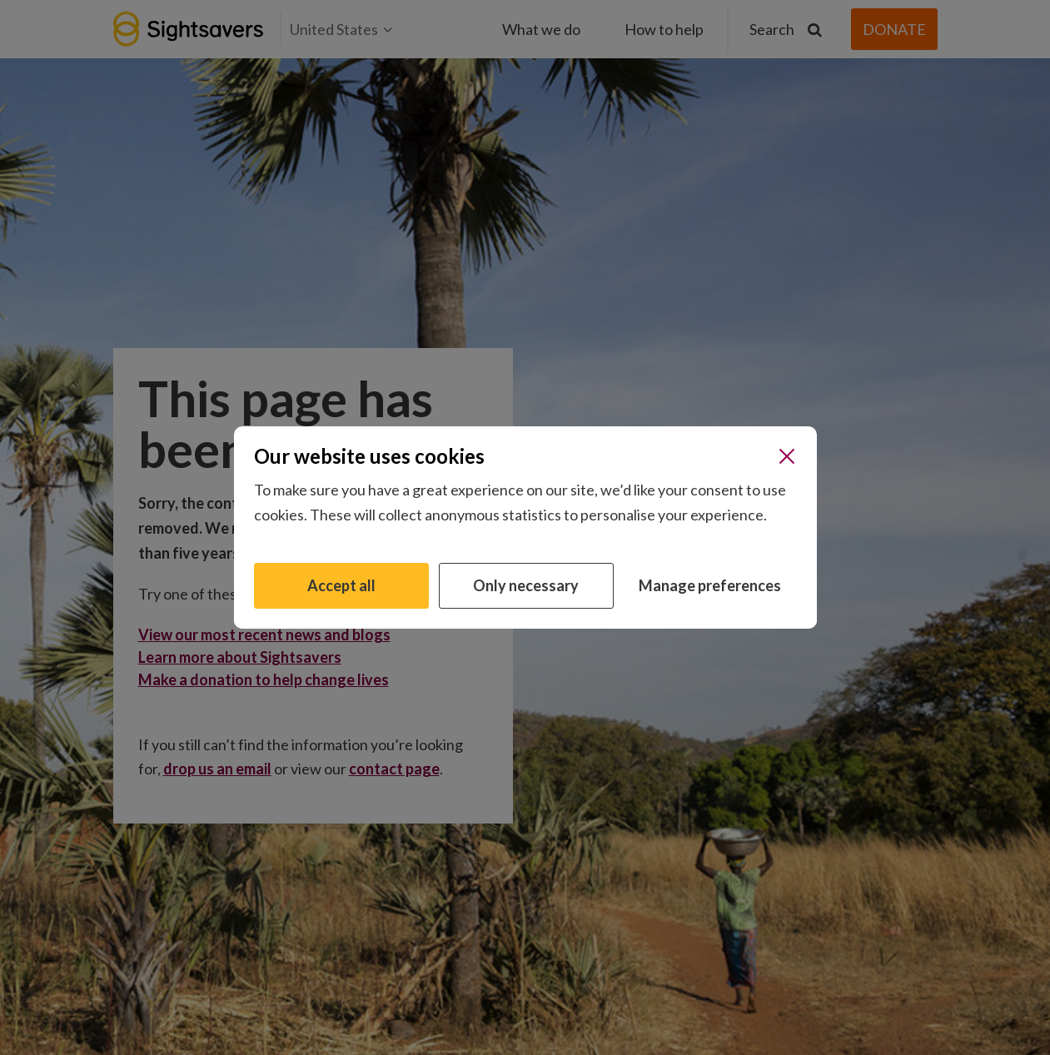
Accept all (341, 585)
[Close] (787, 456)
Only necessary (526, 585)
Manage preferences (710, 585)
